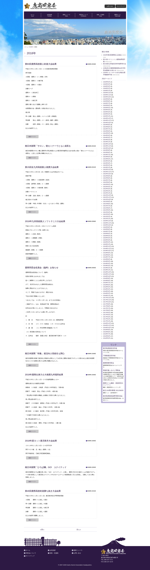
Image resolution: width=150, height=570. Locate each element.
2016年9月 (106, 328)
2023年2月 (106, 164)
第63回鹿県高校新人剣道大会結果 (41, 64)
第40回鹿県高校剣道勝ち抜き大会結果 (43, 491)
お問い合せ (110, 6)
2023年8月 (106, 152)
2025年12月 (107, 92)
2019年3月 (106, 264)
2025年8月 (106, 101)
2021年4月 (106, 211)
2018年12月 (107, 270)
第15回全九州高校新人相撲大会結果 (42, 167)
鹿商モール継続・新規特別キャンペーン (113, 382)
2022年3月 (106, 188)
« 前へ (42, 529)
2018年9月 (106, 277)
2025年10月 (107, 97)
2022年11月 (107, 171)
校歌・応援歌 (100, 15)
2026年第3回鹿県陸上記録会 (112, 55)
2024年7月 (106, 128)
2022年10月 (107, 173)
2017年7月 (106, 306)
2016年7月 (106, 332)
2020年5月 (106, 234)
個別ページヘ (32, 136)
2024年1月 (106, 141)
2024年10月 (107, 122)
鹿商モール (117, 15)
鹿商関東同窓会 (108, 361)
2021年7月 (106, 205)
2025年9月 (106, 99)
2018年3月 (106, 289)
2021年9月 (106, 200)
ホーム (32, 15)
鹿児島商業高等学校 (110, 346)
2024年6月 (106, 130)
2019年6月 (106, 258)
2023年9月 (106, 149)
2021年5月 (106, 209)
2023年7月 (106, 154)
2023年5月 (106, 158)
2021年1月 (106, 217)
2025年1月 (106, 116)
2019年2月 (106, 266)
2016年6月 (106, 334)
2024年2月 (106, 139)
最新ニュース (66, 15)
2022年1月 (106, 192)
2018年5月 (106, 285)
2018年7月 (106, 281)
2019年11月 (107, 247)
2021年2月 (106, 215)
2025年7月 (106, 103)
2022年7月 (106, 179)
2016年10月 (107, 326)
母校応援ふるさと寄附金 (111, 368)
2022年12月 (107, 169)
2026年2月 (106, 88)
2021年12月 (107, 194)
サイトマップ (121, 6)
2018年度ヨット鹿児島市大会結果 (41, 441)
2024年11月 (107, 120)
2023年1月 (106, 166)
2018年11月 (107, 273)
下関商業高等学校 (109, 354)
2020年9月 (106, 226)
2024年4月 (106, 135)
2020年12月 (107, 219)
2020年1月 (106, 243)
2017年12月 (107, 296)
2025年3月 (106, 111)
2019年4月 (106, 262)
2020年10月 (107, 224)
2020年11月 (107, 222)
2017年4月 (106, 313)
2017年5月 (106, 311)
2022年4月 (106, 186)
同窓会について (83, 15)
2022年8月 (106, 177)
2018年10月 (107, 275)
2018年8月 (106, 279)
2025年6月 (106, 105)
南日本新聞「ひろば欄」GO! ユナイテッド (45, 467)
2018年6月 (106, 283)
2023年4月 (106, 160)
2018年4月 (106, 287)
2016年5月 (106, 336)
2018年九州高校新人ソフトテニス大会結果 (45, 221)
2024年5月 (106, 133)
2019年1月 (106, 268)
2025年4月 (106, 109)
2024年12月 (107, 118)
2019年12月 (107, 245)
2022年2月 (106, 190)
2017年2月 (106, 317)
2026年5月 (106, 82)
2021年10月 (107, 198)
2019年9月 (106, 251)
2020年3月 (106, 239)
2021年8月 (106, 203)
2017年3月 (106, 315)
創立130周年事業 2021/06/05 (113, 388)
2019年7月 (106, 256)
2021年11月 (107, 196)
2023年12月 (107, 143)
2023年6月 (106, 156)
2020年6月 (106, 232)
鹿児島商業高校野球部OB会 (112, 394)
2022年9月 (106, 175)
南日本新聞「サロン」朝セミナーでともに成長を (48, 146)
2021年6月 (106, 207)
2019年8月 (106, 253)
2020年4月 (106, 236)
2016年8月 (106, 330)
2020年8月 (106, 228)
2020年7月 (106, 230)
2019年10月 (107, 249)
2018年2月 (106, 292)
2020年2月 (106, 241)
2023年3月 (106, 162)
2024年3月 (106, 137)
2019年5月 (106, 260)
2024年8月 (106, 126)
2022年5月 (106, 183)
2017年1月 (106, 319)
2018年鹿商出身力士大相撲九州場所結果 (44, 374)
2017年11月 (107, 298)
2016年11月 (107, 323)
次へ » (79, 529)
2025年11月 (107, 94)
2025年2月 (106, 113)
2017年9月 (106, 302)
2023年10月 (107, 147)
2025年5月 (106, 107)
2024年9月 (106, 124)
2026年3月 (106, 86)
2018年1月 (106, 294)
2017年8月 (106, 304)
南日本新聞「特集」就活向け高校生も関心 (45, 353)
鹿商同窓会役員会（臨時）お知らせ (41, 267)
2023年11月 (107, 145)
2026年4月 (106, 84)
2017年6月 (106, 309)
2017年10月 (107, 300)
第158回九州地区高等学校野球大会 (114, 64)
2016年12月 (107, 321)
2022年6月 (106, 181)
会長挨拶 (49, 15)
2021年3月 (106, 213)
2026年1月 (106, 90)
